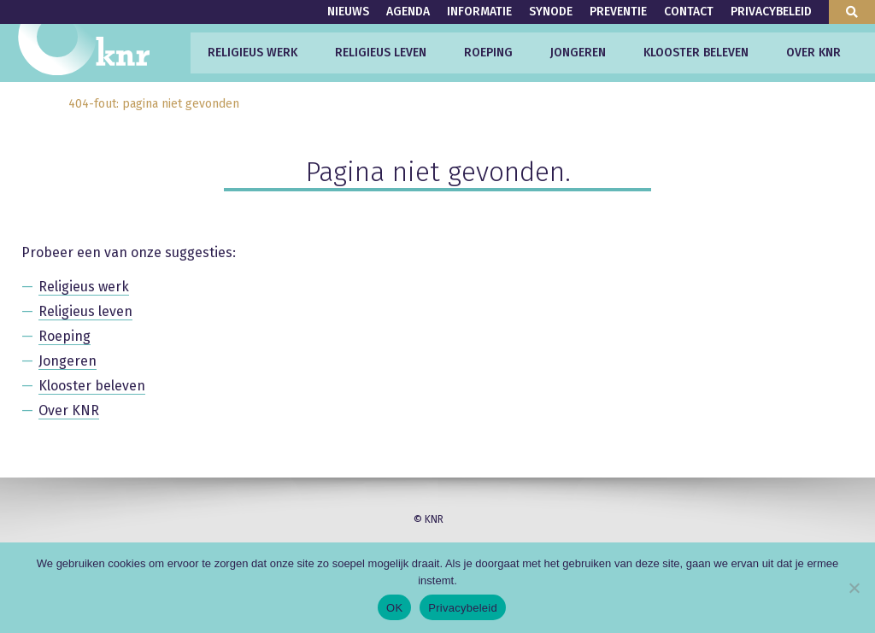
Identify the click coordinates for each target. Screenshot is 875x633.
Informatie (479, 11)
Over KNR (813, 52)
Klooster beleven (696, 52)
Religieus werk (252, 52)
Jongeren (578, 52)
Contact (689, 11)
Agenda (408, 11)
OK (394, 607)
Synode (551, 11)
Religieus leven (380, 52)
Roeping (488, 52)
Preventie (618, 11)
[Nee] (853, 587)
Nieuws (348, 11)
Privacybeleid (771, 11)
